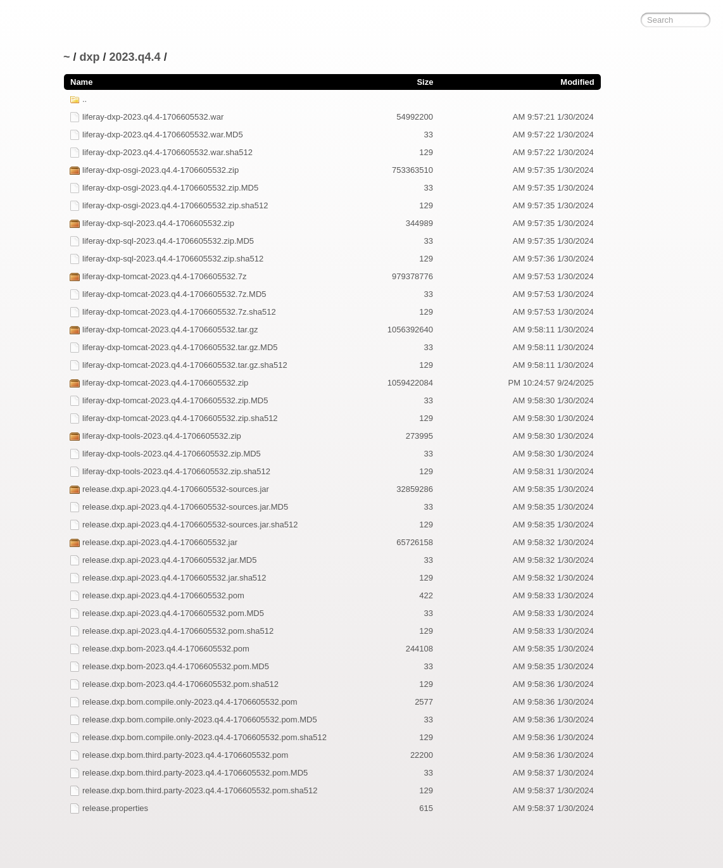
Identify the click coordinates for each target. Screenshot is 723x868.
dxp (90, 57)
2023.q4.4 (135, 57)
